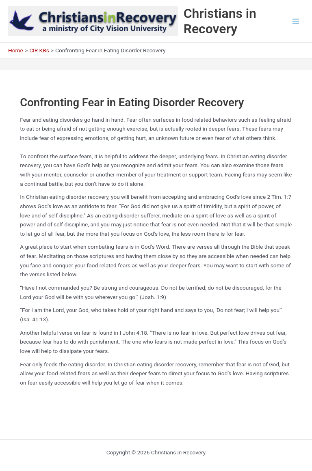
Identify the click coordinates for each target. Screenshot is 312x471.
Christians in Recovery (220, 21)
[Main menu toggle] (296, 21)
